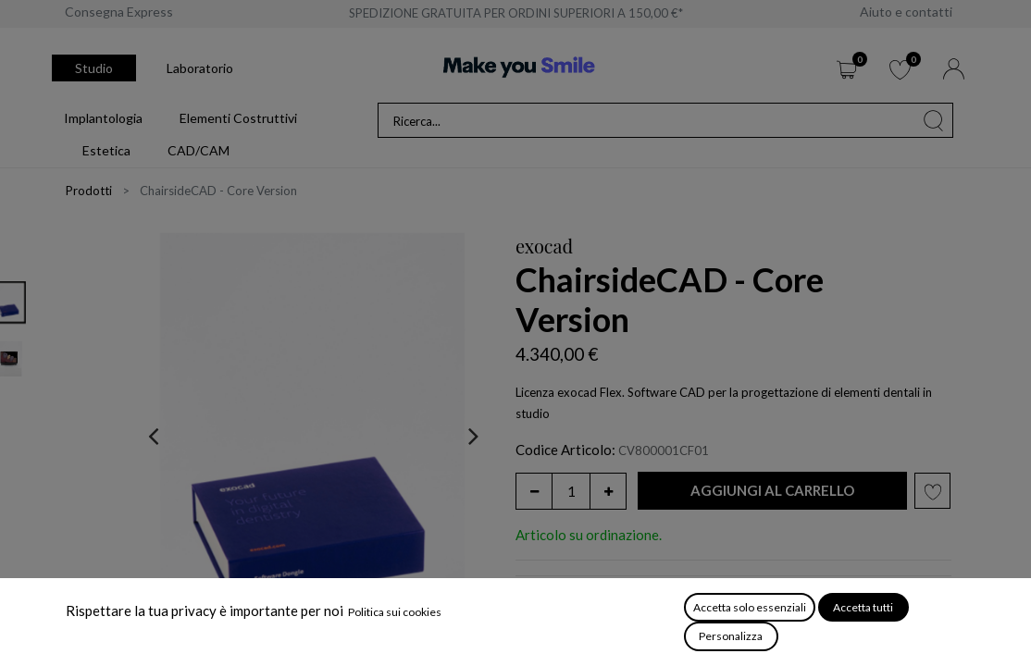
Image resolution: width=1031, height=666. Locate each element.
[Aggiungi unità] (608, 491)
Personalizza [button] (731, 636)
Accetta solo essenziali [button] (749, 607)
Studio (94, 68)
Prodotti (89, 190)
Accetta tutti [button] (863, 607)
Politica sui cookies (394, 612)
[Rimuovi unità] (534, 491)
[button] (772, 491)
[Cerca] (933, 120)
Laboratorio (200, 68)
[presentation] (153, 435)
